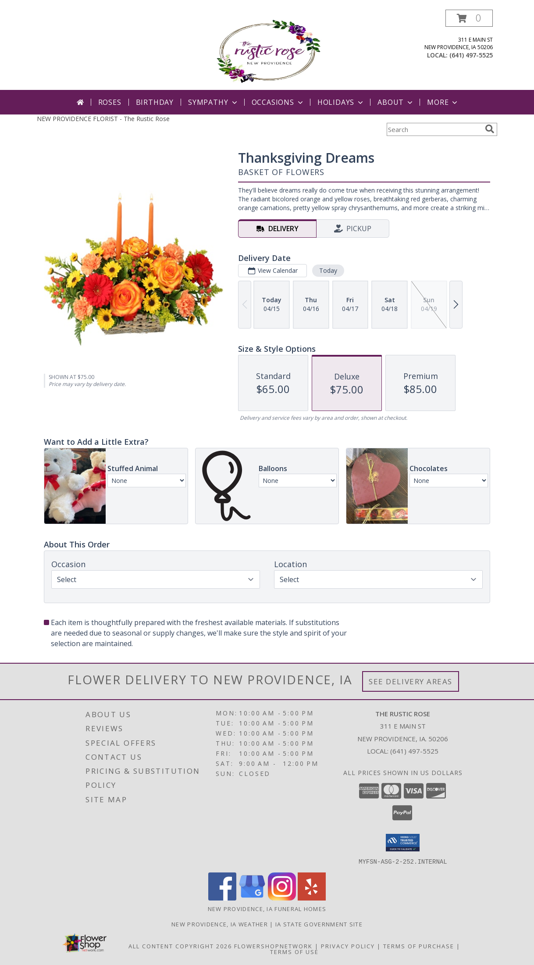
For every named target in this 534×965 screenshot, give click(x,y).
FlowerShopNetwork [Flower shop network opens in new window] (273, 946)
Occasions (278, 102)
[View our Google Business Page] (252, 898)
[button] (469, 18)
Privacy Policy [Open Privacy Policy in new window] (348, 946)
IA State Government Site (319, 924)
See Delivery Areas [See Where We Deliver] (410, 681)
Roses (109, 102)
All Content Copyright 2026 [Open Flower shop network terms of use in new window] (180, 946)
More (443, 102)
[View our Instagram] (282, 898)
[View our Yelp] (312, 898)
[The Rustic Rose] (267, 50)
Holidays (341, 102)
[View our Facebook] (222, 898)
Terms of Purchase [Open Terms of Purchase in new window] (418, 946)
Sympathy (213, 102)
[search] (490, 129)
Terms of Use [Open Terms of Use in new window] (294, 951)
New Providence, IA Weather (219, 924)
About (395, 102)
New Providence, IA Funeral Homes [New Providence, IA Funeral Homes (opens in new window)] (267, 908)
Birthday (155, 102)
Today (328, 270)
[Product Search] (434, 129)
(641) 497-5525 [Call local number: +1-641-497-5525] (471, 55)
